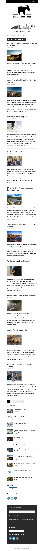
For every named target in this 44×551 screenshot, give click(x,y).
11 (19, 401)
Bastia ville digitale (19, 437)
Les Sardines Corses (20, 409)
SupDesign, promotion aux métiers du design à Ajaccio (24, 431)
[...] (20, 74)
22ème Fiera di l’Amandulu (17, 330)
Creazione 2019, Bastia (15, 151)
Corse (13, 35)
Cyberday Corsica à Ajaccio (17, 117)
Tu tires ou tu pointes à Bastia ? (18, 261)
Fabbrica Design (19, 416)
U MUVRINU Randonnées (21, 423)
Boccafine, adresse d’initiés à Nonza (24, 463)
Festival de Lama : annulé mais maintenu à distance (23, 457)
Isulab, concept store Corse (22, 470)
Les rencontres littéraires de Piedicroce (21, 296)
